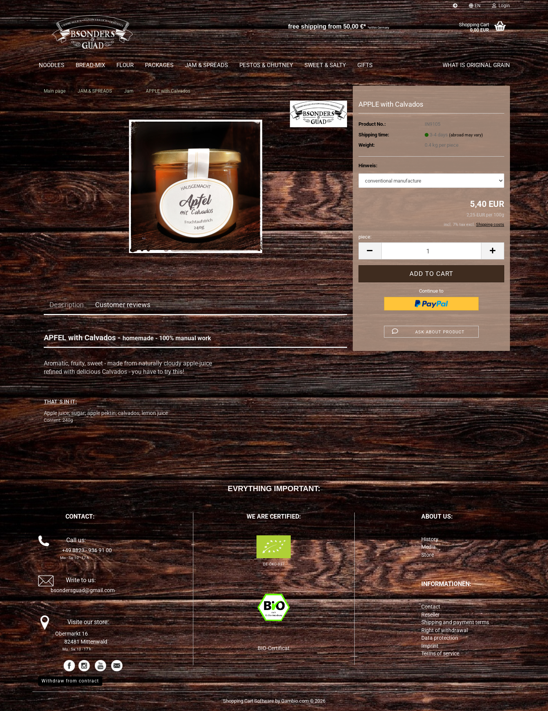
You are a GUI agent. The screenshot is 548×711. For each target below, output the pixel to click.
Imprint (429, 646)
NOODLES (51, 65)
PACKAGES (159, 65)
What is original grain (476, 65)
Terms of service (440, 653)
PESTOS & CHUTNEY (266, 65)
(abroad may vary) (466, 135)
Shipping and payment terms (455, 622)
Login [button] (501, 5)
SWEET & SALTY (325, 65)
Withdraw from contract (70, 681)
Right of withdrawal (444, 630)
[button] (474, 5)
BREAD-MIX (90, 65)
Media (428, 547)
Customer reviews (122, 305)
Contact (430, 607)
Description (66, 305)
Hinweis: (368, 165)
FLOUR (125, 65)
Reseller (430, 615)
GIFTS (365, 65)
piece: (364, 237)
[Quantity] (431, 250)
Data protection (439, 638)
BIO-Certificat (274, 648)
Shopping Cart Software (248, 701)
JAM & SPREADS (206, 65)
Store (427, 555)
